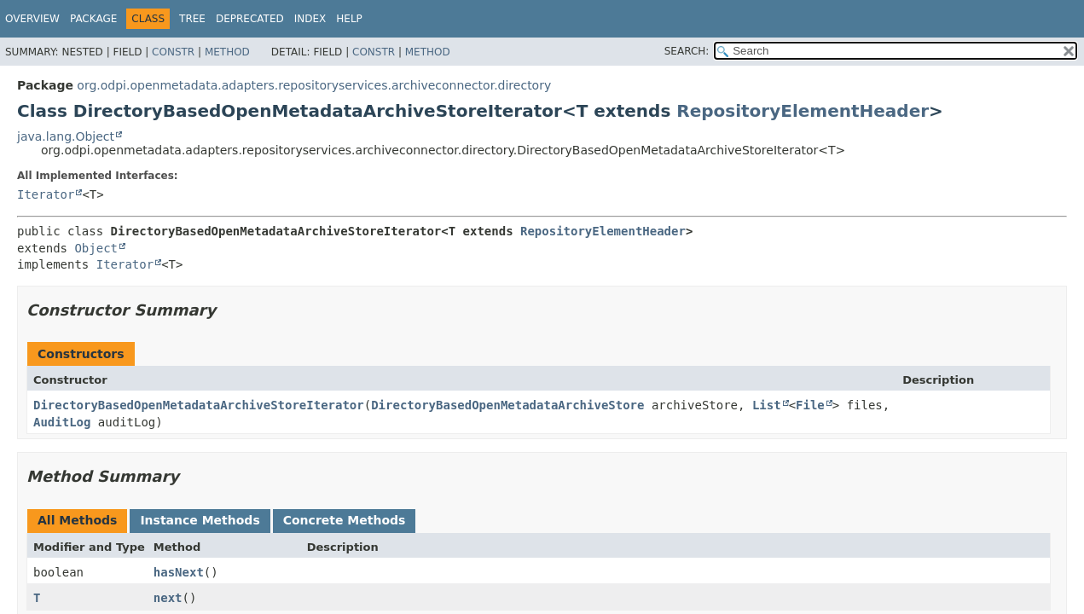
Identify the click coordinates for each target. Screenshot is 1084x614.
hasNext (179, 572)
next (168, 598)
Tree (192, 19)
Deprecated (250, 19)
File (810, 405)
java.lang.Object (65, 136)
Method (227, 52)
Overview (32, 19)
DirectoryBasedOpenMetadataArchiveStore (507, 405)
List (766, 405)
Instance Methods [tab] (199, 520)
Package (93, 19)
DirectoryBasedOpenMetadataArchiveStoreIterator (198, 405)
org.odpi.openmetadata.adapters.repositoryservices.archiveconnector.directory (314, 85)
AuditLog (61, 422)
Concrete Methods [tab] (344, 520)
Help (349, 19)
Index (310, 19)
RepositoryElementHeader (802, 111)
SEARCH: (687, 51)
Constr (173, 52)
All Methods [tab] (77, 520)
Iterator (45, 194)
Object (96, 248)
